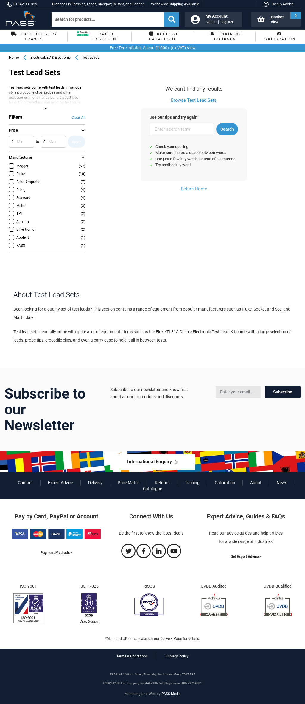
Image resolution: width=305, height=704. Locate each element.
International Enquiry (149, 461)
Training (192, 482)
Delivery (95, 482)
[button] (278, 4)
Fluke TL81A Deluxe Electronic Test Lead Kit (196, 331)
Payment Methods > (56, 553)
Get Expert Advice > (246, 557)
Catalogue (152, 488)
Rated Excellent (98, 37)
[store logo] (22, 18)
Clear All (78, 117)
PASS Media (171, 694)
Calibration (225, 482)
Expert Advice (60, 482)
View (191, 47)
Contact (25, 482)
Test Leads (90, 57)
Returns (162, 482)
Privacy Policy (177, 656)
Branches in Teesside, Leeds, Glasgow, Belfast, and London (98, 4)
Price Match (129, 482)
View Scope (89, 622)
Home (14, 57)
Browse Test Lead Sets (194, 100)
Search (227, 129)
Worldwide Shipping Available (175, 4)
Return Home (194, 189)
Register (226, 22)
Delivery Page (171, 639)
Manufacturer (20, 157)
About (256, 482)
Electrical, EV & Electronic (50, 57)
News (282, 482)
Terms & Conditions (132, 656)
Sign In (211, 22)
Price (13, 130)
